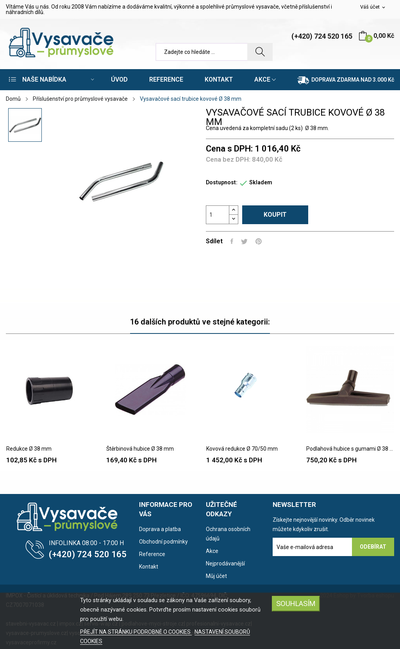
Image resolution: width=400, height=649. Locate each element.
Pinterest (259, 241)
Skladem (260, 182)
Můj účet (216, 576)
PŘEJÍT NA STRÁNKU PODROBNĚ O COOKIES (136, 632)
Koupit (275, 214)
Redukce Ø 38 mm (29, 449)
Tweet (244, 241)
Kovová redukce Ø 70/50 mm (242, 449)
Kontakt (148, 566)
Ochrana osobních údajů (228, 534)
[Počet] (217, 214)
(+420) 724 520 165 (321, 36)
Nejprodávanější (225, 563)
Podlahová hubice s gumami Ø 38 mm (350, 449)
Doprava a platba (160, 529)
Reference (152, 554)
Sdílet (232, 241)
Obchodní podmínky (163, 541)
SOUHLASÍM (296, 603)
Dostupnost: (222, 182)
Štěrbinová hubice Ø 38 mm (140, 449)
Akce (212, 551)
